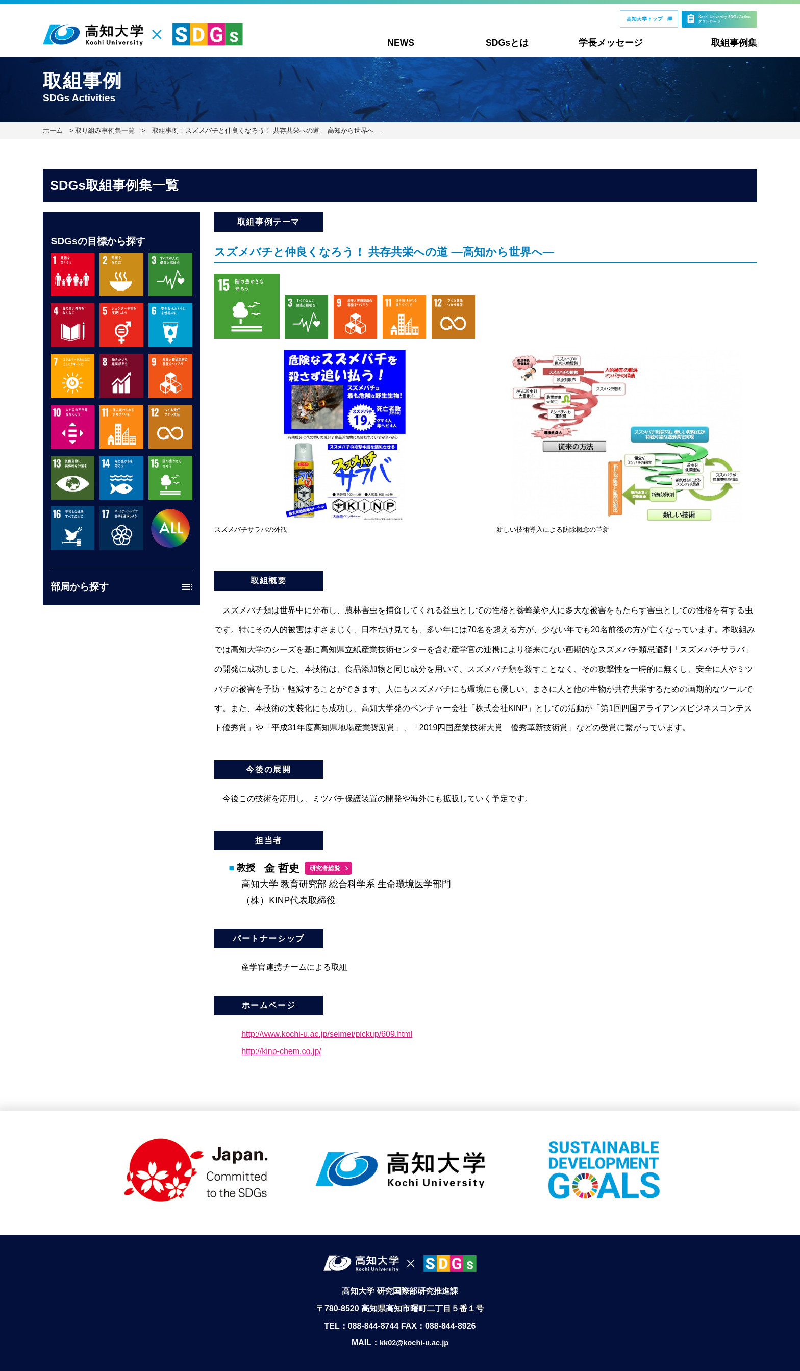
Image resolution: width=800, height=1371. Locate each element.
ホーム (53, 130)
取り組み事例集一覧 (105, 130)
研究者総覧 (325, 868)
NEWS (400, 43)
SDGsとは (507, 43)
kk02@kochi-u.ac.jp (414, 1330)
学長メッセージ (611, 43)
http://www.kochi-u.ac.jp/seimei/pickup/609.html (326, 1034)
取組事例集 (734, 43)
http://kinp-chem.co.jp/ (281, 1051)
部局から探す (80, 586)
